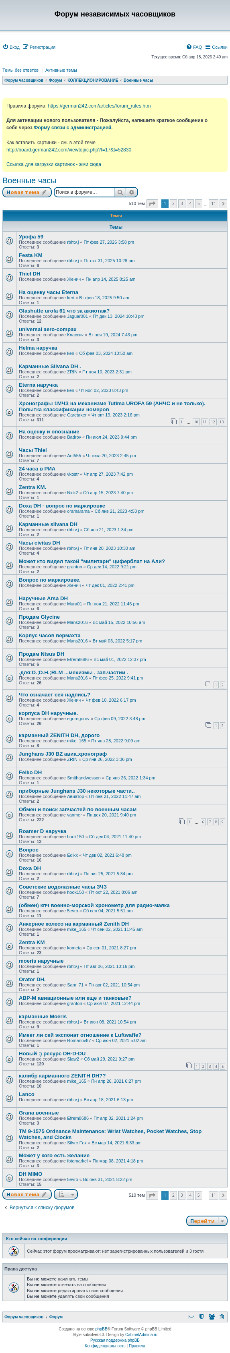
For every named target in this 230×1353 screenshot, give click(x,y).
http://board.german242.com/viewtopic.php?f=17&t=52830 (68, 150)
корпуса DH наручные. (48, 713)
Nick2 (72, 492)
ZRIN (72, 371)
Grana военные (39, 1113)
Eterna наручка (38, 385)
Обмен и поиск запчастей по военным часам (77, 809)
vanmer (74, 814)
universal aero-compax (48, 329)
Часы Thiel (33, 450)
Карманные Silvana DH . (50, 366)
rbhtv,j (73, 242)
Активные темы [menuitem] (61, 70)
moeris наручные (41, 961)
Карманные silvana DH (48, 524)
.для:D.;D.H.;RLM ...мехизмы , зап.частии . (73, 672)
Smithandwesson (84, 777)
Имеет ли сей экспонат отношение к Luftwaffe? (80, 1035)
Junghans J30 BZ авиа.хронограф (63, 754)
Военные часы (29, 180)
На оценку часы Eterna (48, 292)
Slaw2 (73, 1059)
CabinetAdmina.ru (141, 1334)
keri (70, 297)
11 (205, 422)
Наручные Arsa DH (43, 598)
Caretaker (76, 414)
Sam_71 (75, 984)
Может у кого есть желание (54, 1155)
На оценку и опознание (49, 432)
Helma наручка (38, 348)
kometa (74, 947)
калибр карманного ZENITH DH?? (62, 1076)
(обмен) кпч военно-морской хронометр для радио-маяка (94, 905)
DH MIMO (31, 1174)
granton (74, 566)
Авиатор (75, 796)
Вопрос (29, 850)
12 (213, 422)
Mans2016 (77, 622)
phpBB (102, 1329)
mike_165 (76, 740)
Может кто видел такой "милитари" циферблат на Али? (92, 561)
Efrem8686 (78, 659)
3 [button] (182, 203)
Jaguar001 (77, 316)
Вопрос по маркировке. (50, 580)
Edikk (72, 855)
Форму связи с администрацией (72, 128)
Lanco (27, 1094)
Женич (74, 279)
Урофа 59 (31, 237)
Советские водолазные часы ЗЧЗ (63, 887)
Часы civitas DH (39, 543)
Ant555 (74, 455)
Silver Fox (77, 1142)
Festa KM (31, 255)
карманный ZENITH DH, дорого (59, 735)
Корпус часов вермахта (49, 635)
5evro (72, 910)
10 (196, 422)
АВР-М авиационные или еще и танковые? (75, 998)
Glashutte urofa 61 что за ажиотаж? (64, 311)
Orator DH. (32, 979)
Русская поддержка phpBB (115, 1340)
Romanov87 (79, 1040)
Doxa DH (30, 868)
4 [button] (190, 203)
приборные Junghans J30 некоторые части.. (77, 791)
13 (222, 422)
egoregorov (78, 718)
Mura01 (74, 603)
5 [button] (198, 203)
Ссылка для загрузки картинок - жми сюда (53, 164)
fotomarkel (77, 1160)
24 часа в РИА (37, 469)
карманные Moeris (43, 1016)
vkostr (73, 474)
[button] (152, 203)
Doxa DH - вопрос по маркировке (62, 506)
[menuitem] (11, 47)
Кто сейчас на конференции (36, 1238)
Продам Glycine (39, 617)
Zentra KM (32, 942)
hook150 (75, 836)
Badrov (74, 437)
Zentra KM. (32, 487)
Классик (75, 334)
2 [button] (173, 203)
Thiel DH (29, 274)
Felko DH (30, 772)
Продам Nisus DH (41, 654)
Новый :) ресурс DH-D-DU (52, 1053)
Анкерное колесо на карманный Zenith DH (74, 924)
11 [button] (213, 203)
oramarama (78, 511)
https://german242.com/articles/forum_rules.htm (99, 106)
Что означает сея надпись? (54, 695)
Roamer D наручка (42, 831)
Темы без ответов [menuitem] (20, 70)
